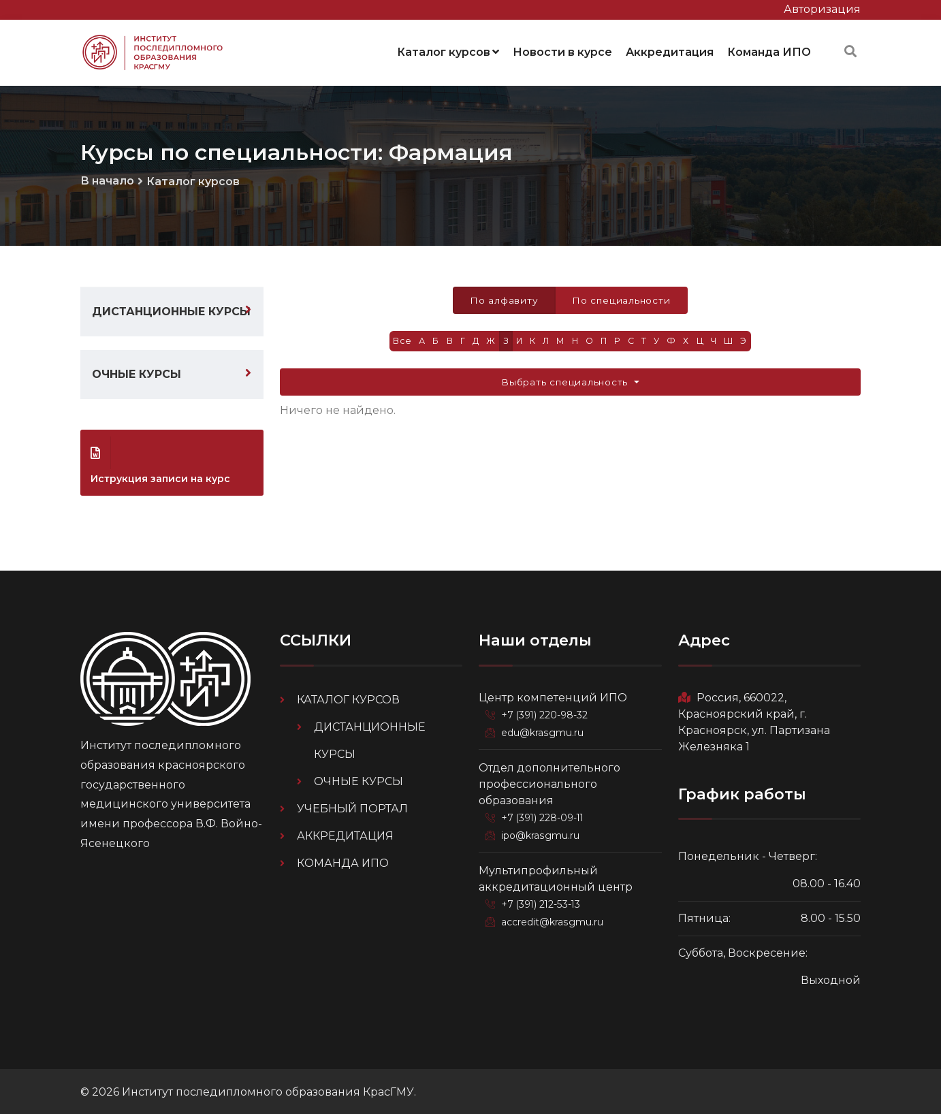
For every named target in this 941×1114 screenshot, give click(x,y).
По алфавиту (502, 298)
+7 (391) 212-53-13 (544, 900)
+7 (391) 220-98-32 (547, 712)
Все (396, 340)
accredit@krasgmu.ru (553, 918)
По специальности (622, 298)
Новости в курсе (562, 50)
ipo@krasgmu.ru (542, 832)
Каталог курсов (448, 50)
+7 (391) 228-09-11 (545, 814)
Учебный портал (352, 805)
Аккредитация (670, 50)
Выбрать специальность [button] (566, 381)
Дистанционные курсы (171, 309)
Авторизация (822, 9)
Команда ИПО (769, 50)
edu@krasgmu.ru (543, 730)
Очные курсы (136, 372)
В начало (107, 178)
